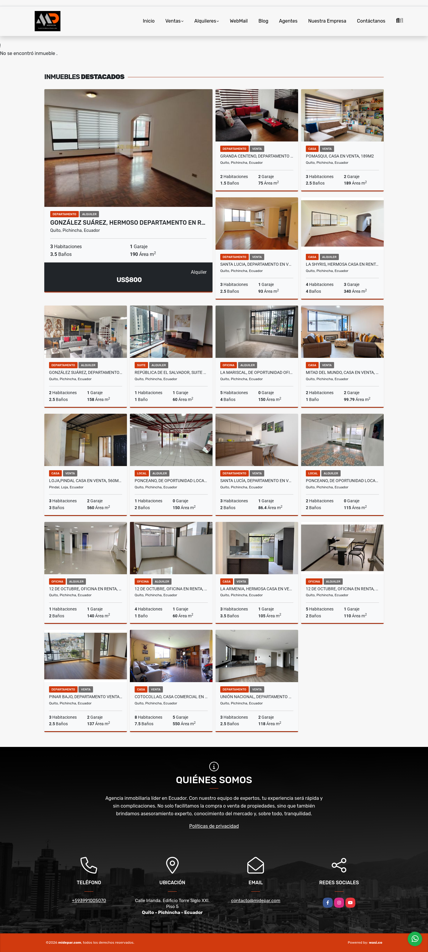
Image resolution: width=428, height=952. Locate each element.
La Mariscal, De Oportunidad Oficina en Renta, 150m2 (256, 372)
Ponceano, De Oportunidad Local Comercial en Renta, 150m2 (171, 480)
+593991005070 (89, 900)
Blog (263, 21)
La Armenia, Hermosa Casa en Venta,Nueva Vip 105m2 (256, 588)
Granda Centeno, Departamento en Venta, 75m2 (256, 156)
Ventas (172, 21)
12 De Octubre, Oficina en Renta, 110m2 (342, 588)
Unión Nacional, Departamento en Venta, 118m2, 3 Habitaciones (256, 696)
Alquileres (205, 21)
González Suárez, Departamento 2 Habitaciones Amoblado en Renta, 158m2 (85, 372)
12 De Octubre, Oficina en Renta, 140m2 (85, 588)
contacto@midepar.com (255, 900)
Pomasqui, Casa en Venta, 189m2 (340, 156)
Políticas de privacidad (214, 826)
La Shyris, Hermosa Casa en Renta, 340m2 (342, 264)
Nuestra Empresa (327, 21)
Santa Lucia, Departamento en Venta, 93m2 (256, 264)
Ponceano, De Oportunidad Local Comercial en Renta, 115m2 (342, 480)
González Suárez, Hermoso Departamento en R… (127, 222)
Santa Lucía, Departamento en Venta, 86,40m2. (256, 480)
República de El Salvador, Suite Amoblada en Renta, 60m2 (171, 372)
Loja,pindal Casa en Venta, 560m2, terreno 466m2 (85, 480)
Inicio (149, 21)
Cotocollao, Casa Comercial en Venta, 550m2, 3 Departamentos (171, 696)
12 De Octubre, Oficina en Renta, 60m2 (171, 588)
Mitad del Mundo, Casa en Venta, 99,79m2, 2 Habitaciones (342, 372)
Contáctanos (371, 21)
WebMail (239, 21)
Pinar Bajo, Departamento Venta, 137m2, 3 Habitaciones (85, 696)
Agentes (288, 21)
